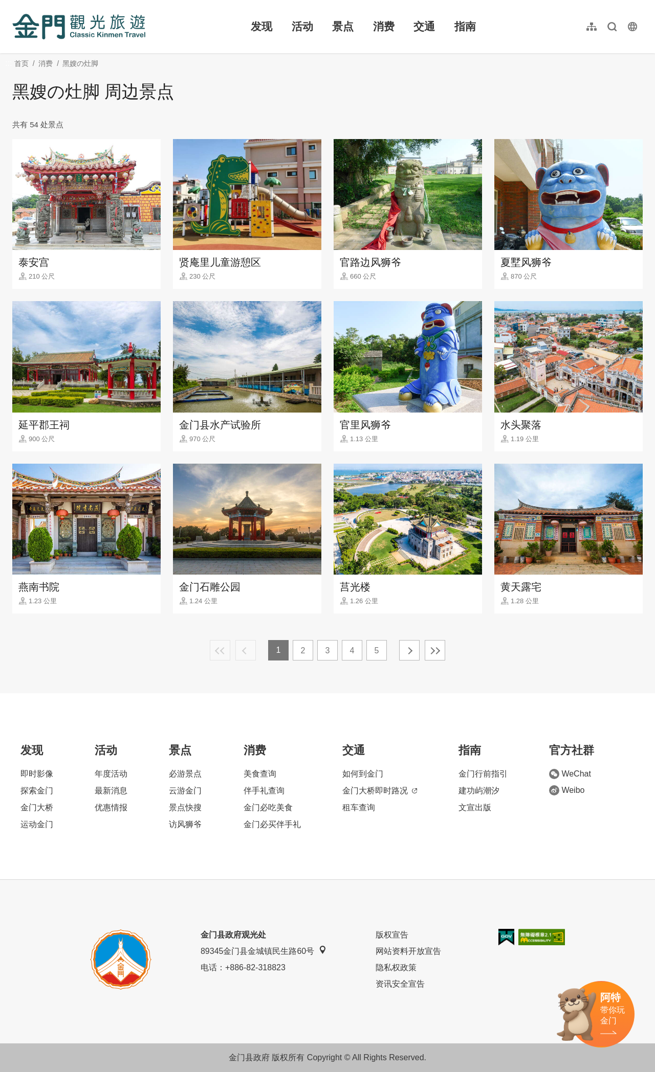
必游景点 (185, 773)
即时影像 (36, 773)
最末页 (435, 650)
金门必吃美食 (268, 807)
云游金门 (185, 790)
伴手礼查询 (264, 790)
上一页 (245, 650)
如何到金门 (362, 773)
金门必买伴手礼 (272, 824)
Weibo (566, 790)
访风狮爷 (185, 824)
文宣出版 (474, 807)
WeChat (570, 774)
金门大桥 (36, 807)
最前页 (220, 650)
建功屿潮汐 (478, 790)
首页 (21, 63)
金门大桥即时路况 (379, 790)
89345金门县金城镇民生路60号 (263, 950)
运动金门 (36, 824)
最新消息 (111, 790)
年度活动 (111, 773)
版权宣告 (392, 934)
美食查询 (260, 773)
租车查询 (358, 807)
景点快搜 (185, 807)
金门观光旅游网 (78, 26)
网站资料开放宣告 (408, 951)
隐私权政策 (396, 967)
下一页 (409, 650)
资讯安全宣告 (400, 983)
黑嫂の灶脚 (80, 63)
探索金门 (36, 790)
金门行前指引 (483, 773)
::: (15, 6)
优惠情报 (111, 807)
